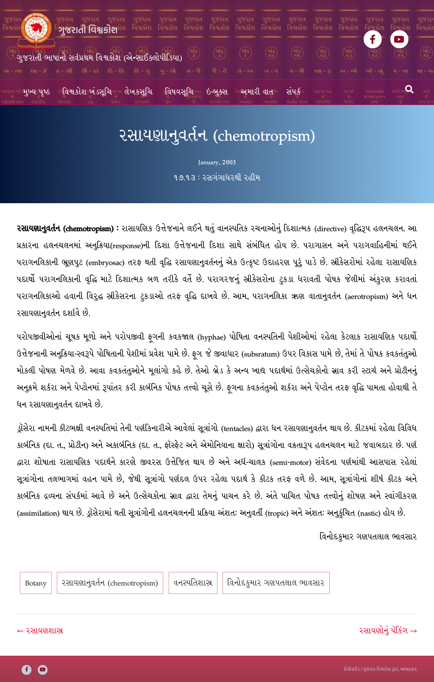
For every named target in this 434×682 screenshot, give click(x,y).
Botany (36, 583)
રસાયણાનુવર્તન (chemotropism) (110, 583)
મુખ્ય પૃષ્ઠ (36, 92)
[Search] (409, 89)
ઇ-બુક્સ (217, 92)
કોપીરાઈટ (352, 669)
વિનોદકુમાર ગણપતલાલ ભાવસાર (276, 583)
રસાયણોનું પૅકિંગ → (388, 631)
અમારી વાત (257, 92)
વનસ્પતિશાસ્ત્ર (193, 583)
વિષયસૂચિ (179, 92)
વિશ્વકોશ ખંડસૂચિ (87, 92)
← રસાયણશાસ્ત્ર (40, 631)
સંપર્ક (294, 92)
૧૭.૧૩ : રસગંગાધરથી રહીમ (217, 178)
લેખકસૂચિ (139, 92)
